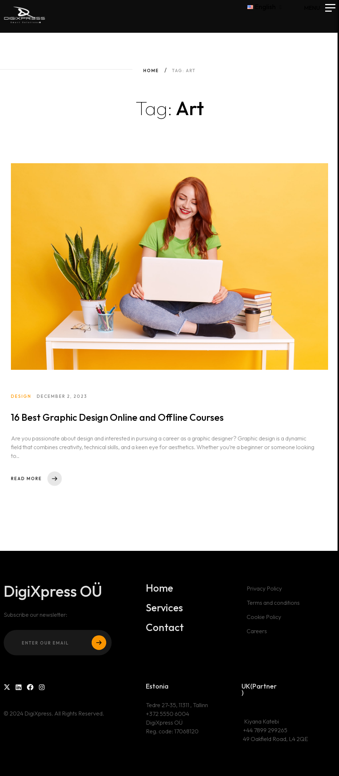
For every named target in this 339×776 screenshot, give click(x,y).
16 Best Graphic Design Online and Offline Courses (117, 424)
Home (151, 70)
